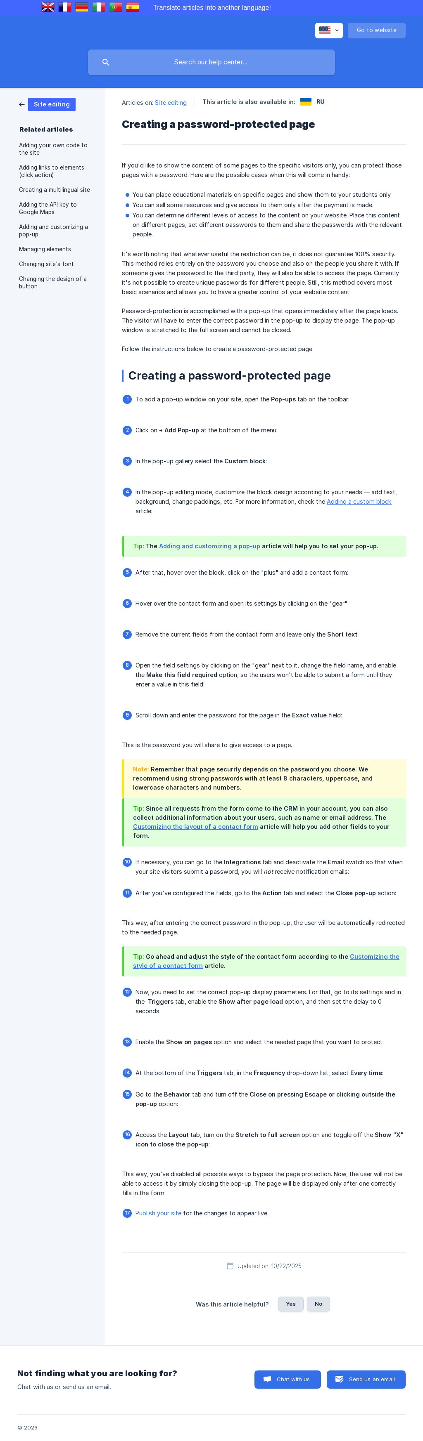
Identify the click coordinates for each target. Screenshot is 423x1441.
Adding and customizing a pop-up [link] (53, 231)
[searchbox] (211, 62)
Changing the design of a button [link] (53, 283)
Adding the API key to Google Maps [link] (48, 208)
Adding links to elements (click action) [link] (51, 171)
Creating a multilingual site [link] (54, 189)
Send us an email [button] (372, 1379)
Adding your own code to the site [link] (53, 149)
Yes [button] (291, 1303)
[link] (47, 104)
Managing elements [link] (45, 249)
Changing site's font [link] (46, 264)
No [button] (318, 1303)
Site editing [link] (171, 102)
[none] (329, 30)
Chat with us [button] (293, 1379)
